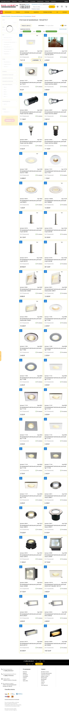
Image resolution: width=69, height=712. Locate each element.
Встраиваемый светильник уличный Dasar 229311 (55, 526)
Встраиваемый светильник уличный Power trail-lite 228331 (55, 83)
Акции (24, 679)
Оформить (39, 663)
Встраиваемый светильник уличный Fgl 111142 (30, 467)
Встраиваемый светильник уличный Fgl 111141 (55, 437)
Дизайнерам (40, 1)
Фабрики (25, 673)
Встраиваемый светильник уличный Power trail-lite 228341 (30, 142)
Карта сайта (25, 680)
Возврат (20, 1)
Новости (43, 682)
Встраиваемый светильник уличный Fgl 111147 (30, 496)
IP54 (5, 89)
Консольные (7, 44)
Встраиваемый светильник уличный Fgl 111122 (30, 408)
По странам (25, 674)
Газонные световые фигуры (10, 42)
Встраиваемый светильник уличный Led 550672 (30, 201)
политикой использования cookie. (12, 706)
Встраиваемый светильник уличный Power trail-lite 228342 (55, 142)
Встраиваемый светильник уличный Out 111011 (55, 171)
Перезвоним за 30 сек (37, 4)
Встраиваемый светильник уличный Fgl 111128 (30, 437)
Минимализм (7, 62)
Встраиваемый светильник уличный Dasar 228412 (30, 526)
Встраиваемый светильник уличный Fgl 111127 (55, 408)
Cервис (43, 669)
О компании (26, 669)
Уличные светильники (17, 16)
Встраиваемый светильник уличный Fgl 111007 (55, 349)
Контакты (53, 1)
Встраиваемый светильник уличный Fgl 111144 (55, 467)
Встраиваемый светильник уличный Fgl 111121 (55, 378)
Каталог (1, 12)
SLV (5, 104)
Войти (66, 1)
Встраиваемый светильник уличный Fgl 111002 (30, 349)
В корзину (37, 60)
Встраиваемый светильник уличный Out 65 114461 (30, 171)
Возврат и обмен (44, 676)
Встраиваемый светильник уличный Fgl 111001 (55, 319)
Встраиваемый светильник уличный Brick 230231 (30, 614)
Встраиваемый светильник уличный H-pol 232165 (55, 230)
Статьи (42, 683)
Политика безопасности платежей (12, 699)
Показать (9, 120)
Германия (7, 111)
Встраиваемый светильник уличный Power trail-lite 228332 (30, 112)
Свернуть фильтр (26, 25)
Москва (27, 4)
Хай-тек (6, 66)
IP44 (5, 87)
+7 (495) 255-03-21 (25, 8)
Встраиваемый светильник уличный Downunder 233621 (30, 319)
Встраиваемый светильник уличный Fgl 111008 (30, 378)
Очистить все (63, 29)
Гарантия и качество (45, 674)
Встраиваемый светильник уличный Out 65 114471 (30, 53)
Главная (3, 16)
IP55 (5, 91)
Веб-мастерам (44, 677)
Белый (38, 31)
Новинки (25, 677)
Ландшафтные (8, 46)
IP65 (5, 94)
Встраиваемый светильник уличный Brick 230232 (55, 614)
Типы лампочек (44, 685)
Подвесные (7, 53)
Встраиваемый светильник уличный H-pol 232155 (30, 230)
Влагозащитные (8, 37)
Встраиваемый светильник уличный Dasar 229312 (30, 555)
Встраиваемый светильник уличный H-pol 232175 (30, 260)
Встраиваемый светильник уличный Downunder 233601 (30, 290)
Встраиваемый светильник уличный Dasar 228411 (55, 496)
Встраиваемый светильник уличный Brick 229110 (30, 644)
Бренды (47, 1)
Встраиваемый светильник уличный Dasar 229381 (55, 555)
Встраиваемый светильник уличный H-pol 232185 (55, 260)
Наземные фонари (9, 49)
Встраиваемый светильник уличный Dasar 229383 (30, 585)
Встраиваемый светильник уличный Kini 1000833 (55, 201)
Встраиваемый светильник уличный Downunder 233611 (55, 290)
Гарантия (14, 1)
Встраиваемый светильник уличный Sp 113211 (30, 83)
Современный (7, 64)
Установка (32, 1)
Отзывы (26, 1)
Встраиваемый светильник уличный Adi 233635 (55, 644)
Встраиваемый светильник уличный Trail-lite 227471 (55, 53)
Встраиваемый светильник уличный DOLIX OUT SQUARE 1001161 (55, 585)
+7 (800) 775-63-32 (25, 6)
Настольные (7, 51)
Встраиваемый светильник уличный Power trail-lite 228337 (55, 112)
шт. (28, 664)
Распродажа (25, 676)
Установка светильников (46, 673)
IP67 (5, 96)
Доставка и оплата (5, 1)
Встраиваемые (27, 16)
